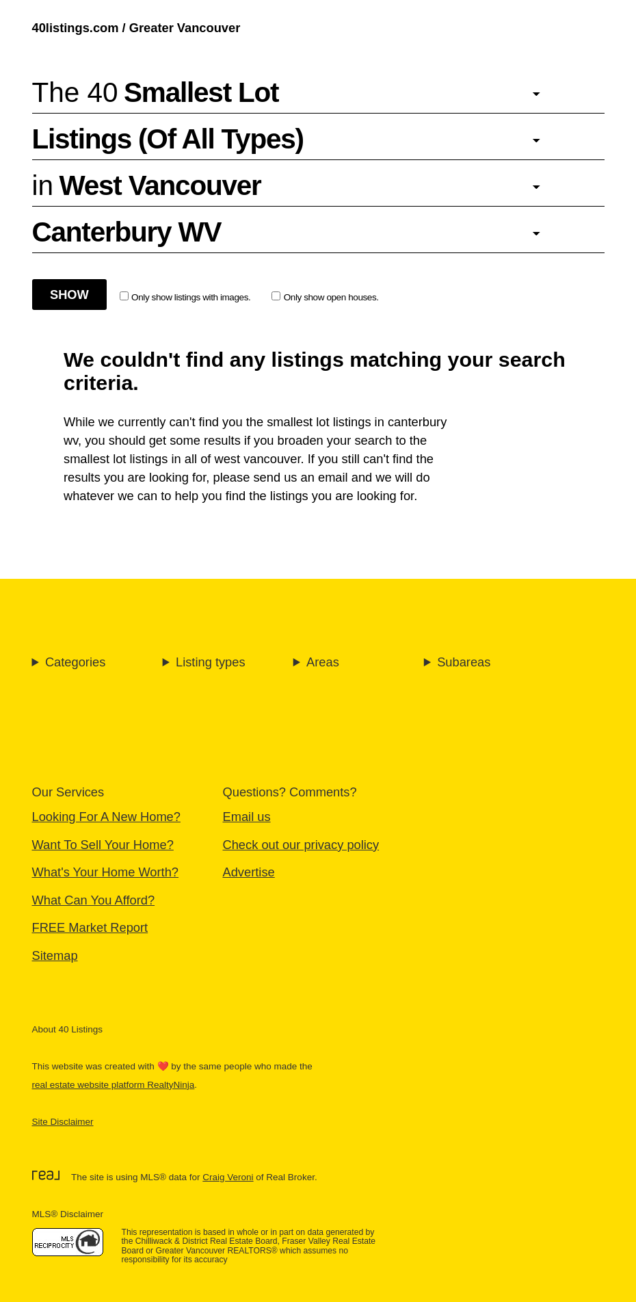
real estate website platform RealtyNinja (113, 1085)
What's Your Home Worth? (105, 872)
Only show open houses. (325, 296)
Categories (75, 662)
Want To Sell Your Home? (103, 844)
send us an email (300, 477)
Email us (247, 816)
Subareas (463, 662)
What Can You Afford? (93, 900)
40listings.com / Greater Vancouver (136, 28)
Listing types (211, 662)
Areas (322, 662)
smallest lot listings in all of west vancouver (182, 459)
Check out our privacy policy (301, 844)
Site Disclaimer (63, 1122)
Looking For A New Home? (106, 816)
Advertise (249, 872)
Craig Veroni (227, 1177)
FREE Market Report (90, 927)
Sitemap (55, 955)
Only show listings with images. (185, 296)
